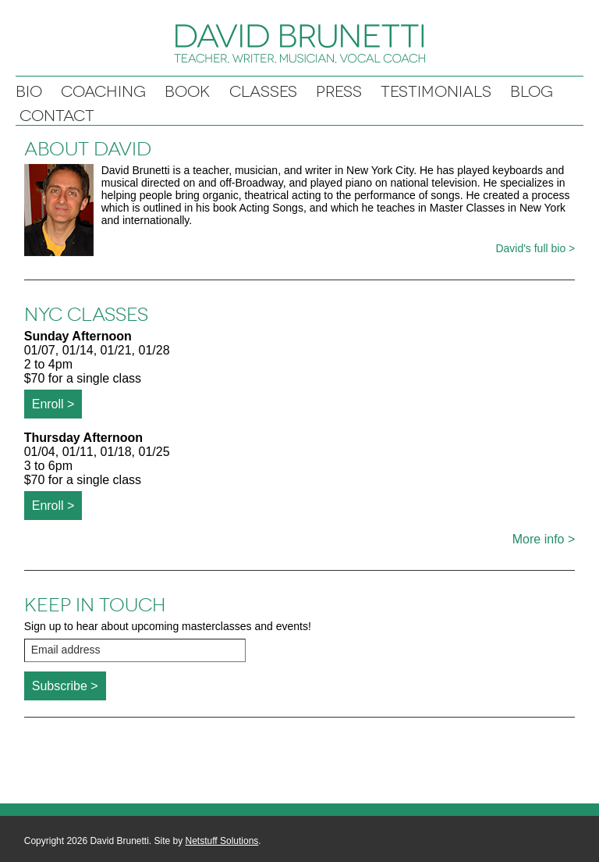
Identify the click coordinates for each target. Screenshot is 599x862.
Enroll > (53, 404)
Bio (29, 92)
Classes (263, 92)
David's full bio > (535, 248)
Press (339, 92)
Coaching (103, 92)
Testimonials (436, 92)
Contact (56, 116)
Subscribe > (65, 686)
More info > (543, 539)
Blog (531, 92)
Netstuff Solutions (222, 840)
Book (188, 92)
